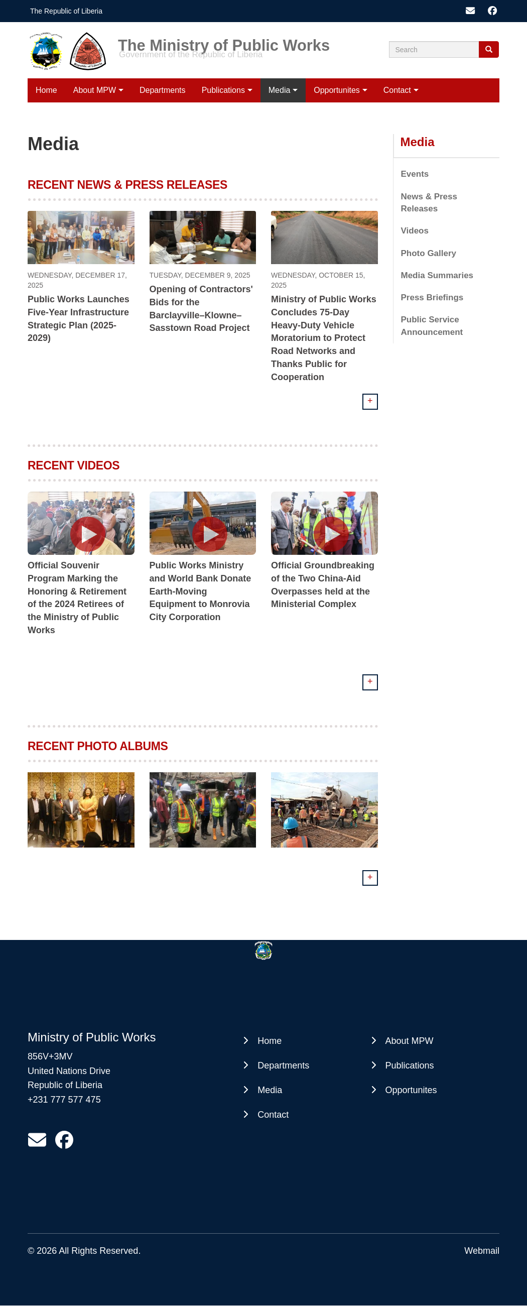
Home (46, 90)
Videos (415, 230)
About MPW (94, 90)
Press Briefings (432, 297)
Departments (163, 90)
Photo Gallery (429, 253)
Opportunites (337, 90)
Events (415, 174)
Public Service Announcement (432, 325)
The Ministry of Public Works (224, 42)
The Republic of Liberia (66, 11)
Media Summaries (437, 275)
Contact (397, 90)
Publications (223, 90)
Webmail (481, 1251)
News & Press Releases (429, 202)
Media (280, 90)
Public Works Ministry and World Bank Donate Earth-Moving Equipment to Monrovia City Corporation (200, 591)
